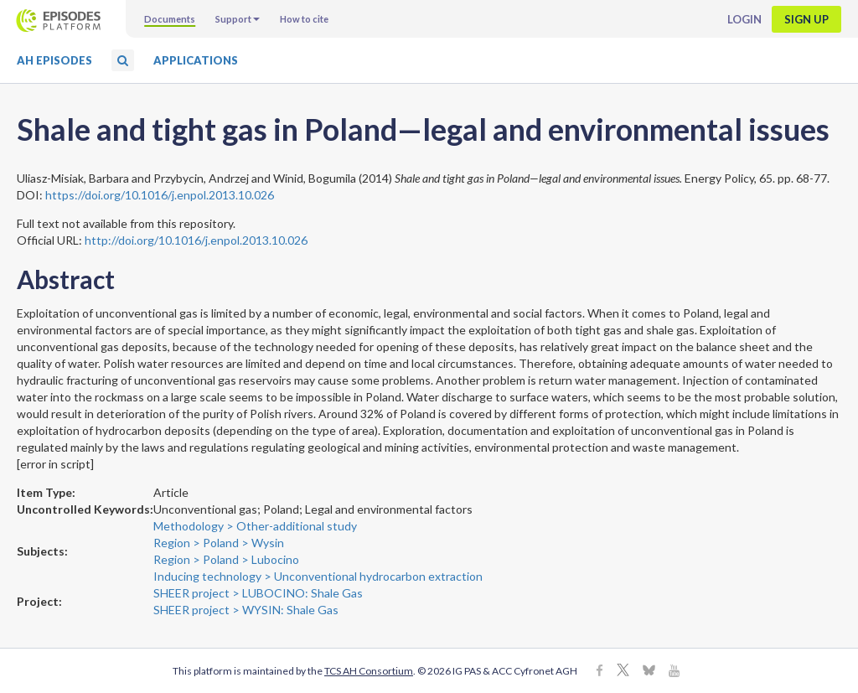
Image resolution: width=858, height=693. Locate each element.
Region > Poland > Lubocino (226, 559)
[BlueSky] (649, 671)
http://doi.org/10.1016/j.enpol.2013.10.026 (196, 240)
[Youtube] (674, 671)
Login (744, 19)
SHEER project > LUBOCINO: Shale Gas (258, 593)
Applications (195, 60)
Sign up (806, 19)
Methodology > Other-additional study (255, 526)
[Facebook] (599, 671)
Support (237, 18)
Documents (169, 18)
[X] (623, 671)
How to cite (304, 18)
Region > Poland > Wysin (218, 542)
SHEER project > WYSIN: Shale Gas (246, 609)
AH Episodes (54, 60)
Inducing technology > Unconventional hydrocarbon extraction (318, 576)
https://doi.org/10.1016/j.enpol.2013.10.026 (159, 195)
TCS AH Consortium (368, 671)
